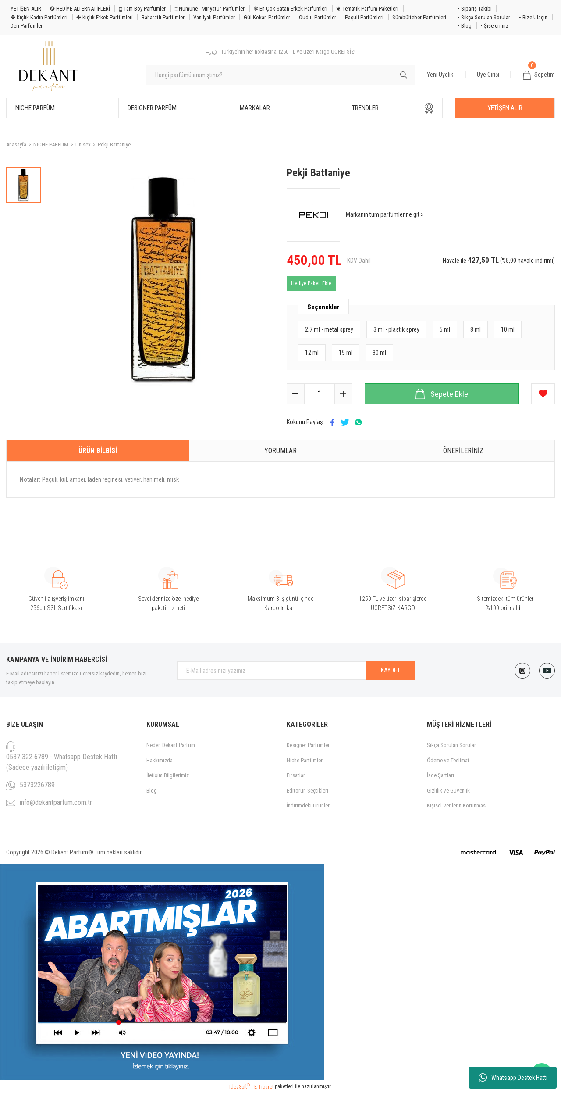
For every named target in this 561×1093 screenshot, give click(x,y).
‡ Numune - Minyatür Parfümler (209, 8)
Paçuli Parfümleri (364, 17)
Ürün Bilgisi (97, 450)
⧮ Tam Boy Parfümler (142, 8)
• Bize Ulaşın (533, 17)
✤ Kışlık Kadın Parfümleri (39, 17)
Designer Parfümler (308, 745)
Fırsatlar (296, 775)
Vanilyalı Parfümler (214, 17)
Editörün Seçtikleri (307, 790)
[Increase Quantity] (343, 394)
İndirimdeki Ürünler (308, 805)
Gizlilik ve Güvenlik (448, 790)
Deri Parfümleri (27, 25)
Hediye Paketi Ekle (311, 283)
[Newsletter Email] (296, 670)
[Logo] (48, 66)
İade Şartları (440, 775)
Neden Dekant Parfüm (170, 745)
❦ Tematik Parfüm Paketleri (367, 8)
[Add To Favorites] (543, 393)
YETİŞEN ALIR (26, 8)
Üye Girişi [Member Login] (488, 74)
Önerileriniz (463, 450)
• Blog (465, 25)
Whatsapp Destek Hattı (513, 1077)
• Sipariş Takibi (475, 8)
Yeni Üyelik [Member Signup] (440, 74)
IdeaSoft (239, 1086)
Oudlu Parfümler (317, 17)
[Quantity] (319, 394)
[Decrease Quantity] (296, 394)
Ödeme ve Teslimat (448, 760)
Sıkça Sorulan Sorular (451, 745)
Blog (151, 790)
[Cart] (539, 75)
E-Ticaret (263, 1087)
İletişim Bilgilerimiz (167, 775)
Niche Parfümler (305, 760)
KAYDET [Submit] (390, 670)
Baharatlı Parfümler (163, 17)
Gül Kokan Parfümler (267, 17)
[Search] (280, 75)
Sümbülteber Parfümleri (419, 17)
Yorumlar (280, 450)
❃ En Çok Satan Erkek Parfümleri (290, 8)
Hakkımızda (159, 760)
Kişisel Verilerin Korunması (457, 805)
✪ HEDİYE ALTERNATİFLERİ (80, 8)
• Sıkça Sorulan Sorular (484, 17)
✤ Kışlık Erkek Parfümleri (104, 17)
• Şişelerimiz (494, 25)
